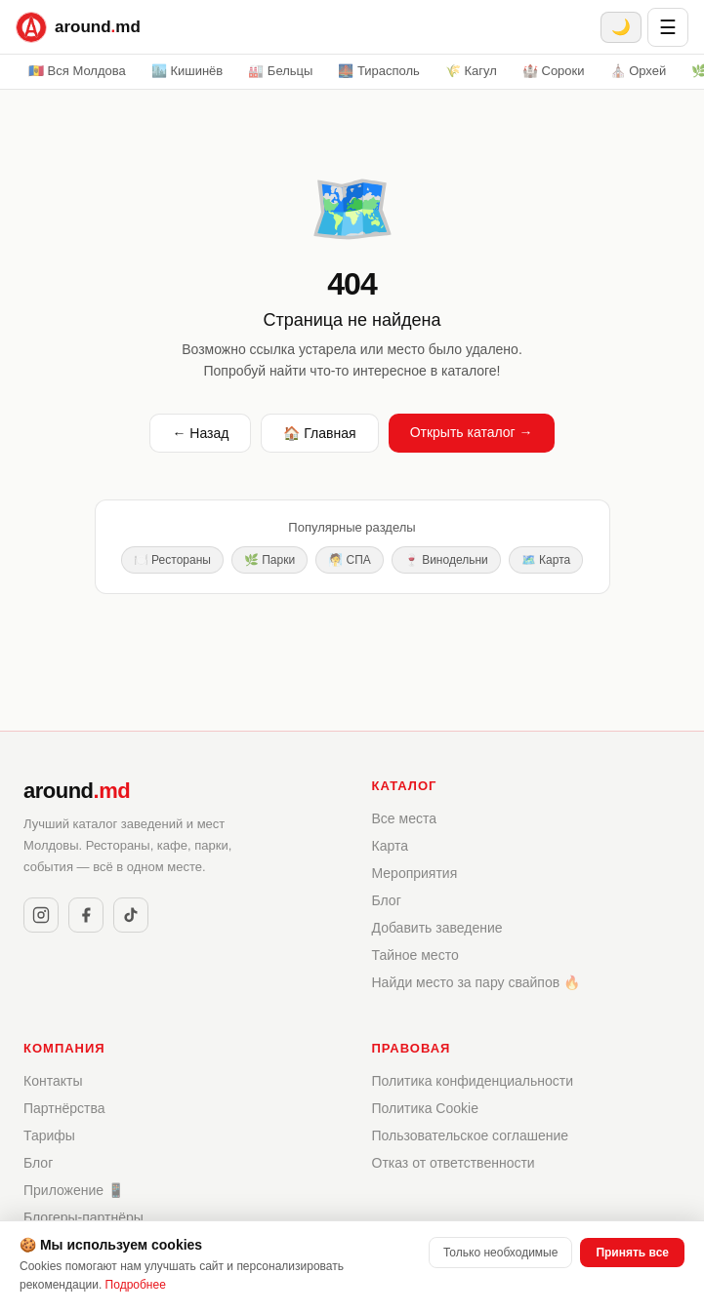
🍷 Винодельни (446, 560)
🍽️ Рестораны (172, 560)
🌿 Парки (269, 560)
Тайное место (415, 955)
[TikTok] (130, 915)
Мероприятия (415, 873)
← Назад (200, 433)
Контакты (52, 1081)
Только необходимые (500, 1252)
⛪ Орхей (638, 70)
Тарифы (49, 1135)
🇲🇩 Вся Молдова (77, 70)
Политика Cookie (425, 1108)
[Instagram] (41, 915)
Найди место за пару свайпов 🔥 (476, 982)
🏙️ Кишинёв (187, 70)
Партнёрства (64, 1108)
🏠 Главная (319, 433)
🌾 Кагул (471, 70)
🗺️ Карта (545, 560)
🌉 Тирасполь (379, 70)
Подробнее (135, 1285)
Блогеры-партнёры (83, 1217)
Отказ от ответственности (453, 1163)
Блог (386, 900)
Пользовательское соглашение (470, 1135)
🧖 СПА (349, 560)
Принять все (632, 1252)
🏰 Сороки (553, 70)
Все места (404, 818)
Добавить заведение (437, 928)
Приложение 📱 (73, 1190)
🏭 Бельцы (280, 70)
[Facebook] (86, 915)
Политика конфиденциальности (473, 1081)
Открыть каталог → (471, 432)
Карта (390, 846)
